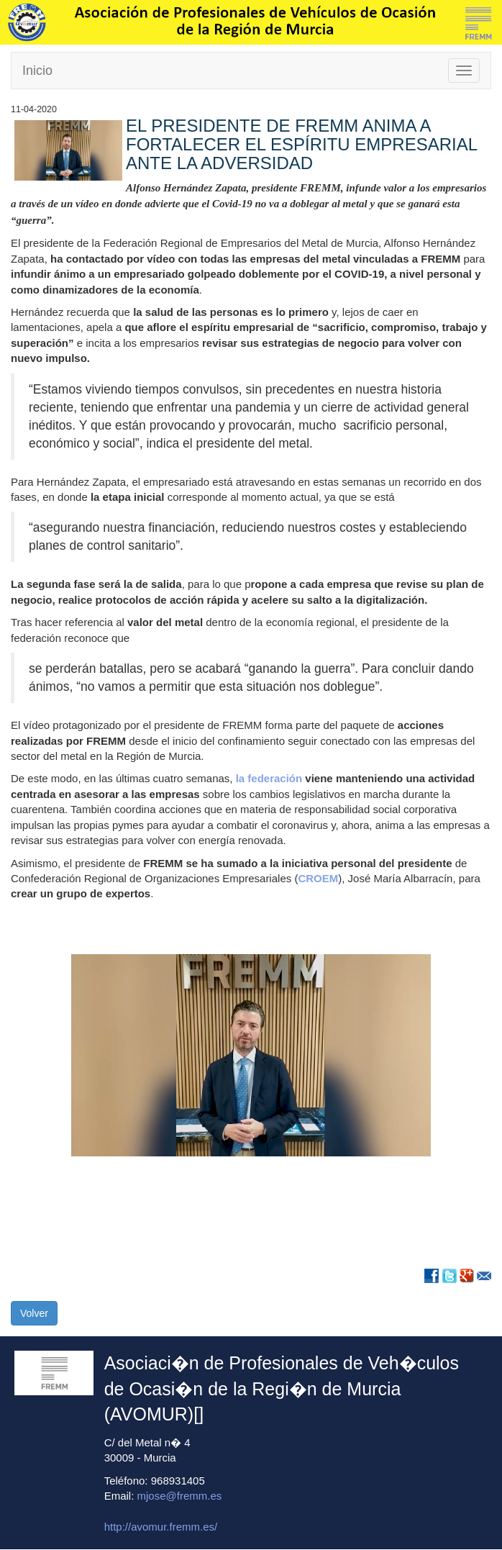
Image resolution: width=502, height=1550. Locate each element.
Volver (34, 1313)
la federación (271, 778)
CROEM (318, 878)
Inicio (37, 70)
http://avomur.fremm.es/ (161, 1526)
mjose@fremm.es (179, 1496)
